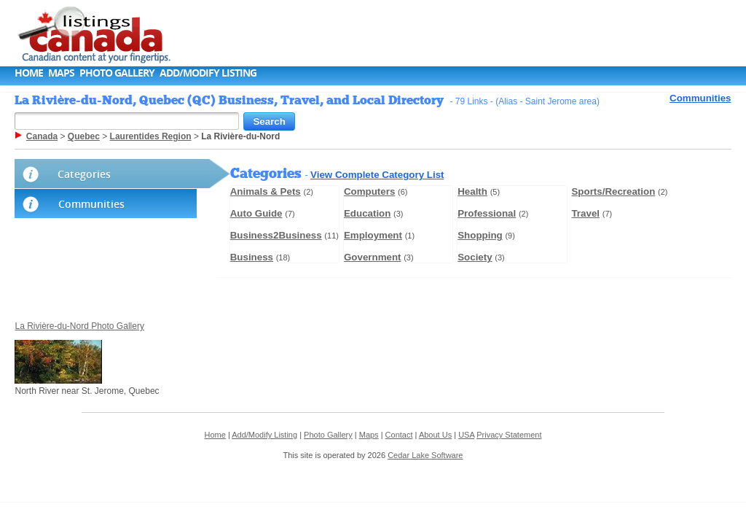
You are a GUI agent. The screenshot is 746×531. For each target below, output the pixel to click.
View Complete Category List (377, 174)
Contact (399, 434)
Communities (700, 98)
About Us (435, 434)
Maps (61, 73)
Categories (84, 174)
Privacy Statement (508, 434)
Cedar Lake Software (425, 455)
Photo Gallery (116, 73)
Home (29, 73)
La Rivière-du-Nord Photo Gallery (79, 326)
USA (466, 434)
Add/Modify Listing (208, 73)
